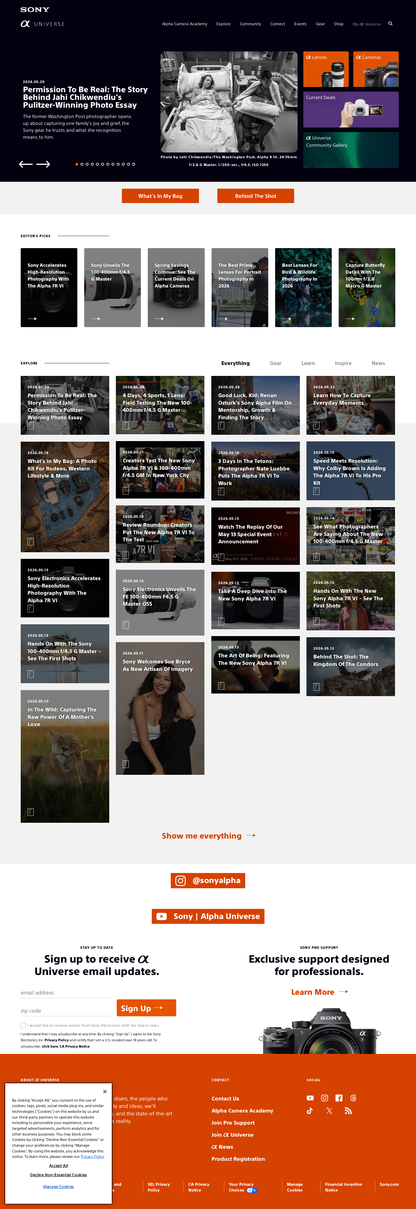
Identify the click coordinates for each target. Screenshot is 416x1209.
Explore (223, 23)
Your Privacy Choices (243, 1187)
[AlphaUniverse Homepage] (42, 23)
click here (50, 1046)
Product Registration (238, 1158)
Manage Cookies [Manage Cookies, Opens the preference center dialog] (58, 1186)
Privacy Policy (57, 1040)
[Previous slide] (25, 164)
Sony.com (389, 1184)
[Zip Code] (66, 1010)
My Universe (367, 23)
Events (300, 23)
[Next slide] (43, 164)
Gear (320, 23)
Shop (339, 23)
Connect (277, 23)
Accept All (58, 1165)
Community (250, 23)
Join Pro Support (233, 1122)
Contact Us (225, 1098)
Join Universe (233, 1134)
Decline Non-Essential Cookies (58, 1174)
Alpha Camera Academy (184, 23)
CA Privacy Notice (75, 1046)
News (222, 1146)
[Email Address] (66, 992)
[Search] (390, 23)
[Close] (105, 1091)
